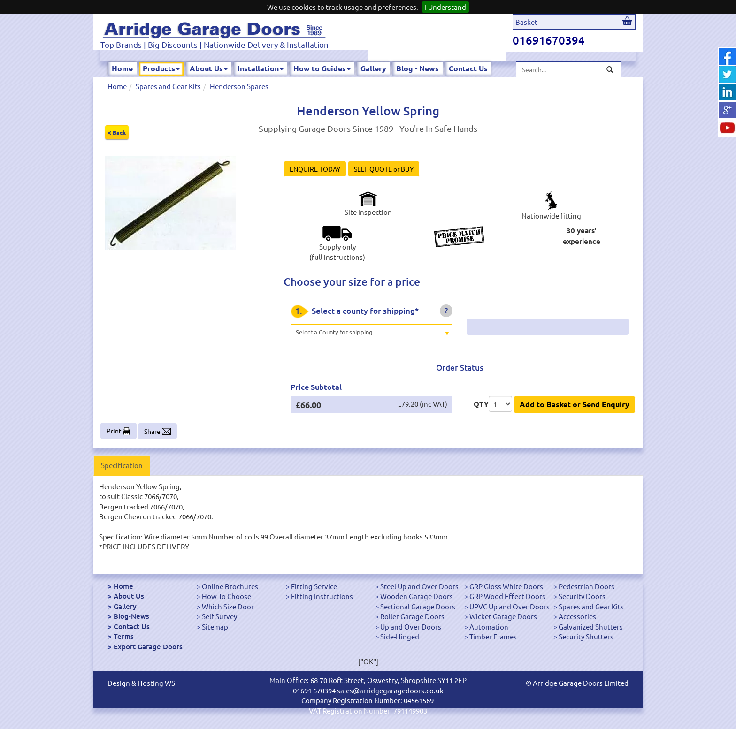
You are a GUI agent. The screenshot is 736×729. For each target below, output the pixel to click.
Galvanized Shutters (591, 626)
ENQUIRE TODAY (315, 169)
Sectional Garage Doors (417, 606)
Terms (124, 636)
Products (161, 68)
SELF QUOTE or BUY (384, 169)
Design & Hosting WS (141, 682)
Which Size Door (228, 606)
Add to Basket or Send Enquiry (574, 404)
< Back (117, 132)
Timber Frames (493, 636)
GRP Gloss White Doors (506, 586)
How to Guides (322, 68)
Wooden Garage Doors (416, 596)
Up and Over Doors (410, 626)
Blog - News (417, 68)
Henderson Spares (239, 86)
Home (122, 68)
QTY (481, 404)
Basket (526, 21)
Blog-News (131, 616)
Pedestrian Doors (586, 586)
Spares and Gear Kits (168, 86)
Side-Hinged (399, 636)
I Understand (445, 6)
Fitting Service (314, 586)
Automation (488, 626)
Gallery (373, 68)
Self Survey (219, 616)
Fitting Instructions (322, 596)
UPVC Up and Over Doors (509, 606)
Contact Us (468, 68)
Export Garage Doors (148, 646)
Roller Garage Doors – (414, 616)
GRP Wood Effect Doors (507, 596)
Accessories (577, 616)
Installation (261, 68)
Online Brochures (230, 586)
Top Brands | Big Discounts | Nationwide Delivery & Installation (214, 44)
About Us (209, 68)
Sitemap (215, 626)
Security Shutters (586, 636)
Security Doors (582, 596)
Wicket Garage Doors (503, 616)
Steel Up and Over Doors (419, 586)
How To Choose (226, 596)
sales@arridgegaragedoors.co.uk (390, 690)
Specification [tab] (122, 465)
